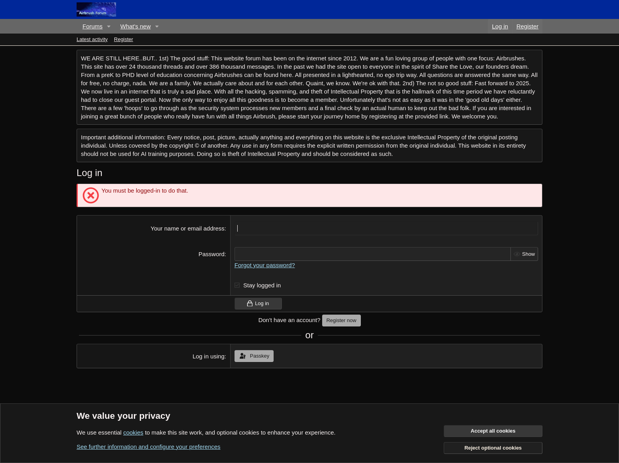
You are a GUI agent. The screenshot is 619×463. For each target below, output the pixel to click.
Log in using (209, 356)
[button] (108, 26)
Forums (93, 26)
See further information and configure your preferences (148, 446)
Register (123, 39)
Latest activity (92, 39)
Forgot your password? (264, 265)
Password (212, 254)
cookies (133, 432)
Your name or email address (188, 228)
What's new (135, 26)
